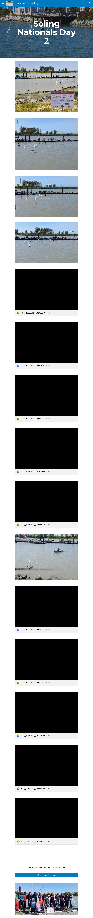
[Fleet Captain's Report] (46, 875)
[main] (46, 32)
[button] (3, 3)
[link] (46, 292)
